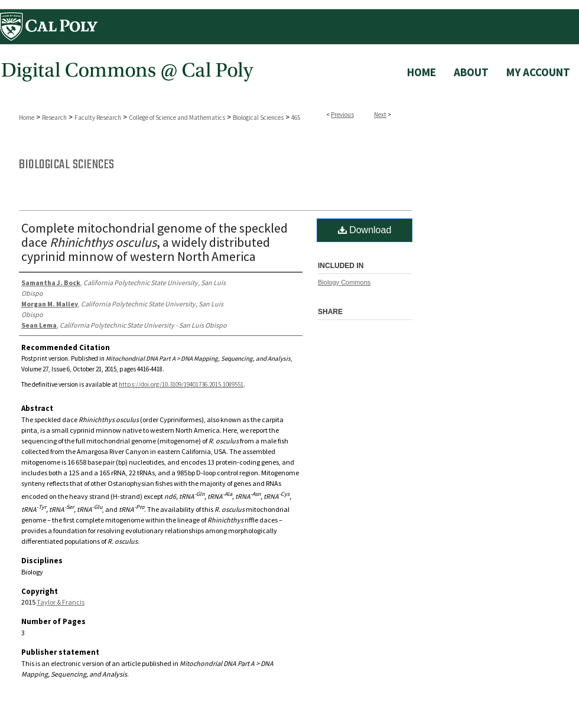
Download (365, 230)
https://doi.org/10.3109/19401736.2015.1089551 (181, 384)
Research (54, 117)
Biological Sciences (258, 117)
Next (380, 114)
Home (26, 117)
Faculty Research (97, 117)
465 (295, 117)
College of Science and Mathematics (177, 117)
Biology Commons (344, 282)
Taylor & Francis (60, 601)
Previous (342, 114)
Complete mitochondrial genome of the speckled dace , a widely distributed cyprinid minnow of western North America (154, 242)
